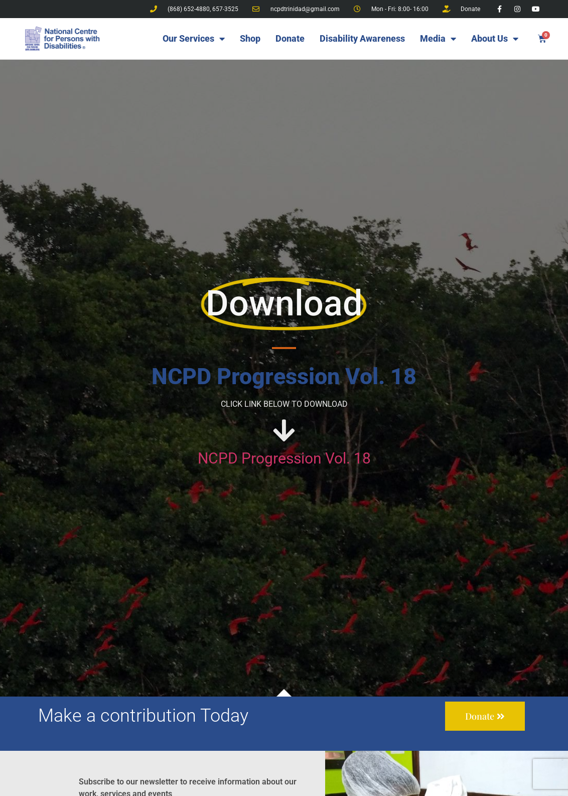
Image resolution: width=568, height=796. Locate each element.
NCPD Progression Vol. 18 (284, 458)
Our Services (194, 38)
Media (438, 38)
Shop (250, 38)
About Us (494, 38)
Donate (290, 38)
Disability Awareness (362, 38)
